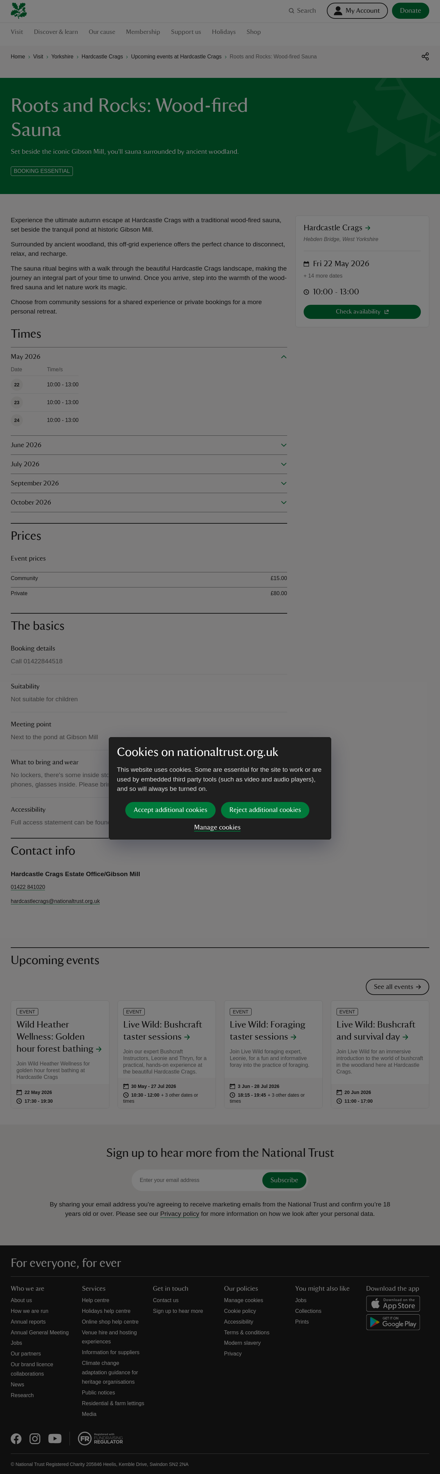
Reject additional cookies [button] (265, 758)
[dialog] (220, 736)
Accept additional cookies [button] (170, 758)
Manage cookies (217, 775)
